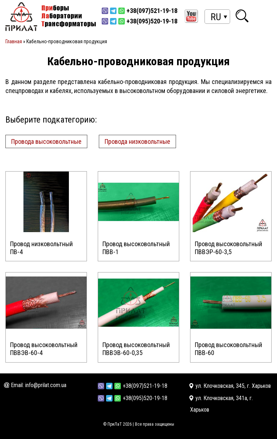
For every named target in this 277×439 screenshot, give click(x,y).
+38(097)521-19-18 (145, 385)
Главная (13, 41)
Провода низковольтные (137, 141)
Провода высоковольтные (46, 141)
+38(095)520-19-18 (145, 398)
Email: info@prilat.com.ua (38, 385)
